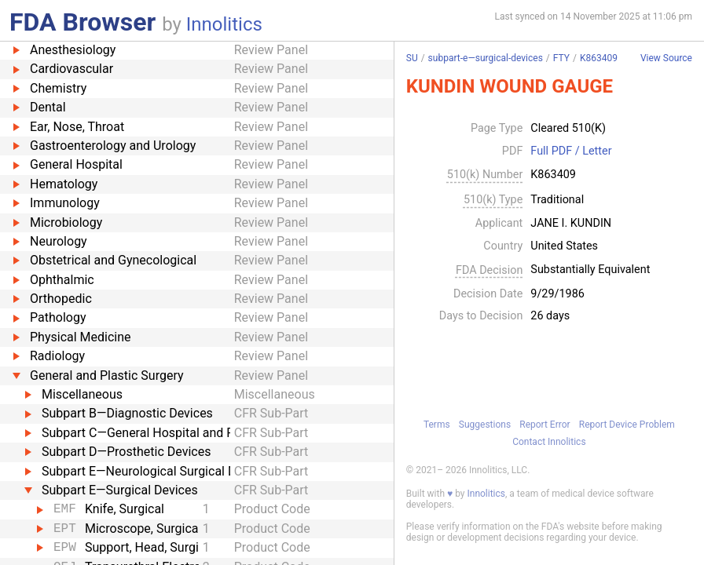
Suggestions (485, 424)
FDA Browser (82, 22)
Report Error (544, 424)
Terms (437, 424)
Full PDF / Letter (570, 151)
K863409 (599, 58)
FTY (561, 58)
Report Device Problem (627, 424)
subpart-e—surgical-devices (485, 58)
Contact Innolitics (548, 441)
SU (412, 58)
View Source (666, 58)
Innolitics (224, 24)
